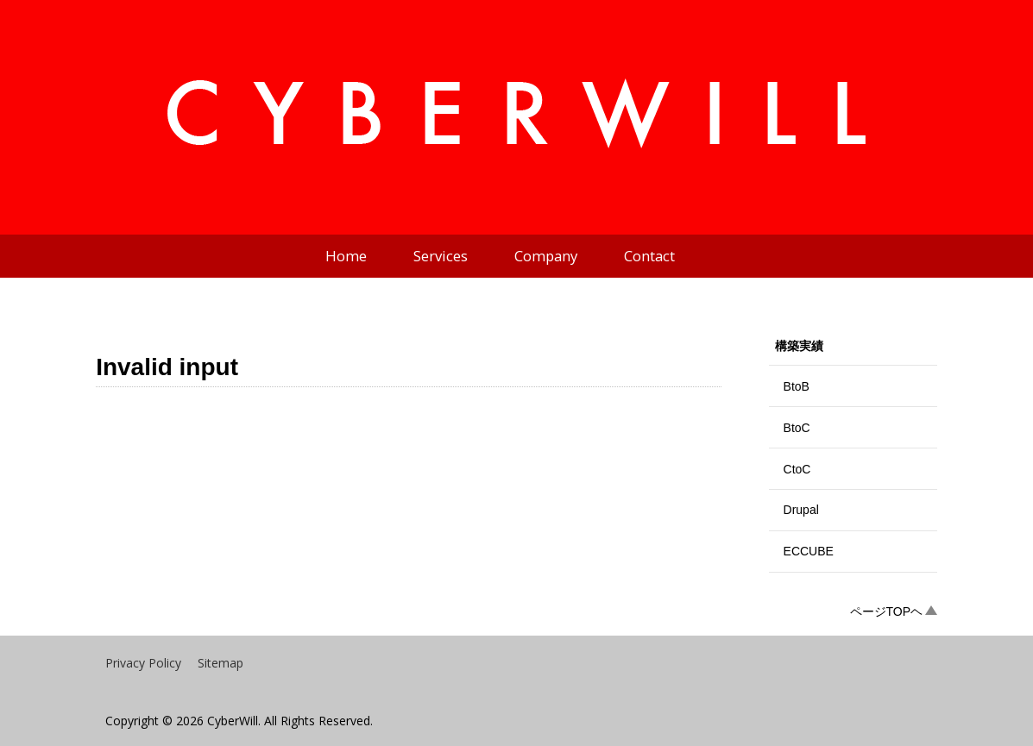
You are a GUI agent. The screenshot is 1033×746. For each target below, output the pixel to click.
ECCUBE (809, 551)
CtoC (797, 469)
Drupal (801, 510)
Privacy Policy (143, 663)
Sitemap (220, 663)
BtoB (796, 386)
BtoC (797, 428)
